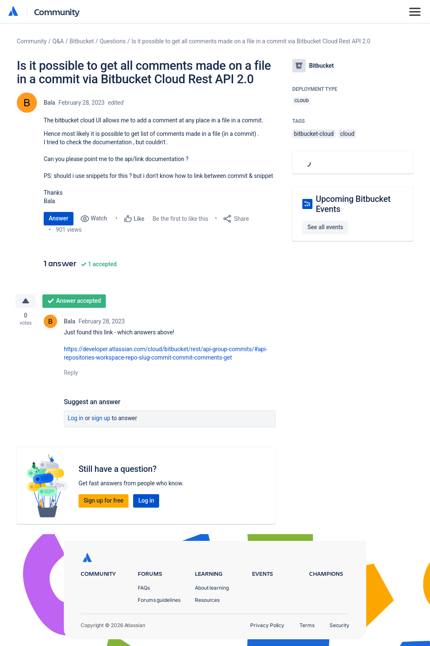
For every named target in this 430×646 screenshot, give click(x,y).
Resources (207, 600)
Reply (71, 372)
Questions (113, 41)
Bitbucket (82, 41)
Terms (307, 625)
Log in (76, 418)
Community (57, 11)
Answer (58, 218)
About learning (212, 588)
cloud (347, 133)
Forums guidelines (159, 600)
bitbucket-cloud (314, 133)
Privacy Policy (267, 625)
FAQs (144, 588)
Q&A (58, 41)
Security (339, 625)
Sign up (101, 418)
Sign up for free (103, 500)
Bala (49, 102)
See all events (325, 227)
